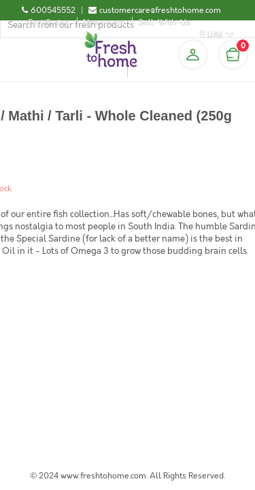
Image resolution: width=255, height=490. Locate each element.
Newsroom (103, 22)
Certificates (48, 22)
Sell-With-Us (164, 22)
